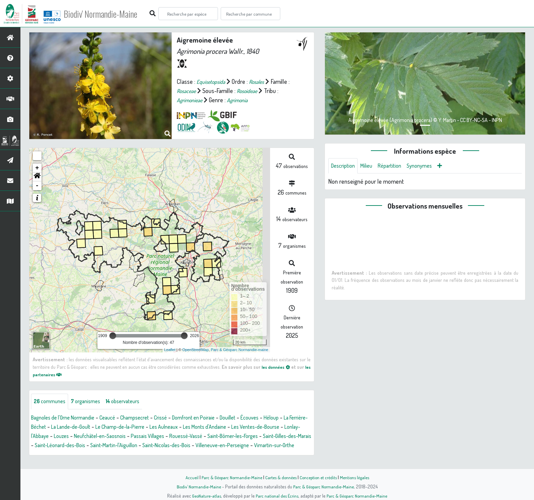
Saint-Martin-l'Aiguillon (230, 446)
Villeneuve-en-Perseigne (76, 455)
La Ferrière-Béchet (57, 427)
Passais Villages (230, 436)
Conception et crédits (321, 477)
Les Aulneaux (213, 427)
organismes (91, 402)
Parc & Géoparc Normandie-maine (239, 350)
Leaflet (169, 350)
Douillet (253, 418)
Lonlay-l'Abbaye (100, 436)
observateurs (132, 402)
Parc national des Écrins (276, 496)
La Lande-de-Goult (107, 427)
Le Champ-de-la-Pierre (163, 427)
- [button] (37, 186)
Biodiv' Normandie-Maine (112, 13)
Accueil (185, 477)
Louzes (133, 436)
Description (344, 166)
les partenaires (53, 374)
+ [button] (37, 168)
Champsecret (148, 418)
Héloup (301, 418)
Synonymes (429, 166)
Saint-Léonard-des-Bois (170, 446)
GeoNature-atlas (203, 496)
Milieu (370, 166)
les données (280, 367)
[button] (37, 176)
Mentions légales (360, 477)
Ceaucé (118, 418)
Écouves (277, 418)
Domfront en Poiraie (214, 418)
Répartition (396, 166)
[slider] (112, 335)
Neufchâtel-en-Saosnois (176, 436)
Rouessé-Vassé (273, 436)
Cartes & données (281, 477)
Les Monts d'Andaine (258, 427)
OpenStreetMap (195, 350)
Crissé (177, 418)
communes (51, 402)
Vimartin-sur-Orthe (135, 455)
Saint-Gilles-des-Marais (108, 446)
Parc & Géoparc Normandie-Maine (228, 477)
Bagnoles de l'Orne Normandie (67, 418)
